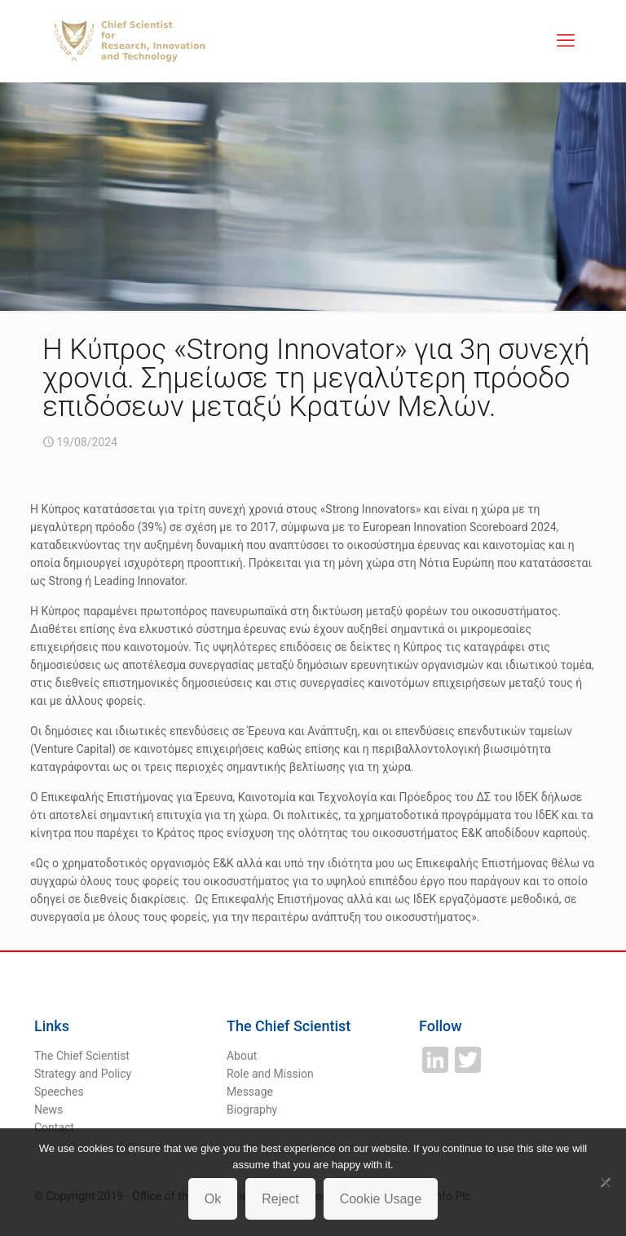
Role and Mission (270, 1073)
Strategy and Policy (82, 1073)
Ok (213, 1199)
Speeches (59, 1091)
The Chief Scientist (82, 1055)
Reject (280, 1199)
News (48, 1109)
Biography (252, 1109)
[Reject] (605, 1182)
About (242, 1055)
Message (250, 1091)
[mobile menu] (566, 41)
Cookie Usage (381, 1199)
